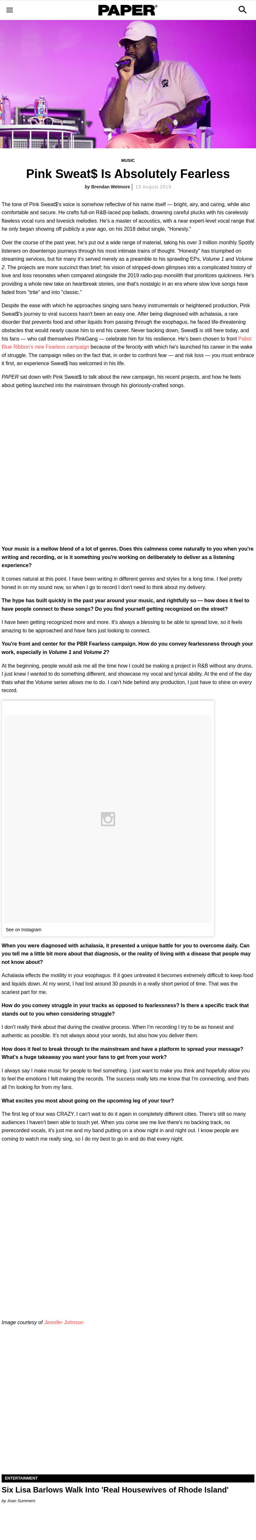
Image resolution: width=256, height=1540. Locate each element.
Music (128, 160)
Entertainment (21, 1478)
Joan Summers (21, 1500)
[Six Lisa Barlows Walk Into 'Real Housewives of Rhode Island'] (128, 1411)
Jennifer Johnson (64, 1322)
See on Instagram (24, 929)
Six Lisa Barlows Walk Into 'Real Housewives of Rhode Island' (115, 1489)
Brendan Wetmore (110, 186)
